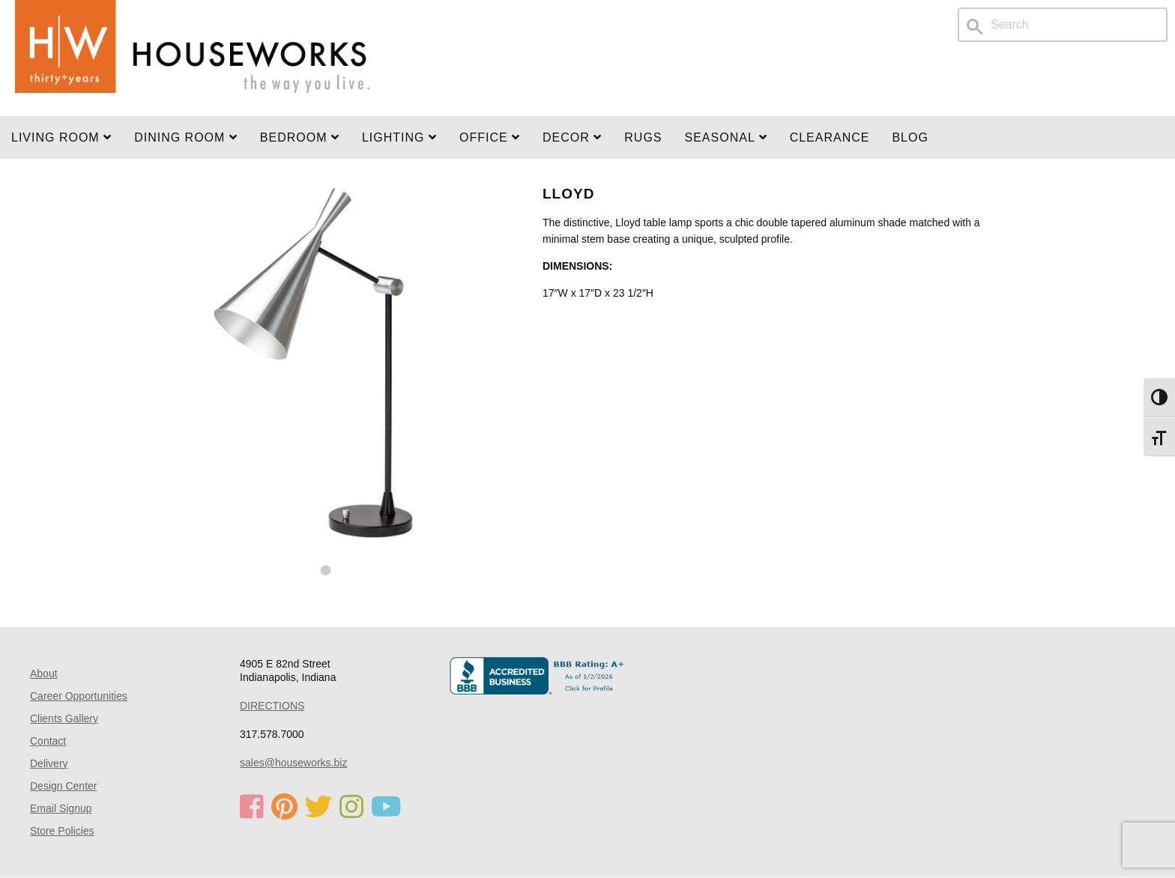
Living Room (61, 137)
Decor (572, 137)
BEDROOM (299, 137)
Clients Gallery (64, 718)
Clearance (830, 137)
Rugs (643, 137)
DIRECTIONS (272, 706)
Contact (48, 741)
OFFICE (489, 137)
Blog (910, 137)
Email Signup (61, 808)
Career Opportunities (78, 696)
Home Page (192, 58)
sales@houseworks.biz (293, 763)
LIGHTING (399, 137)
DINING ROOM (186, 137)
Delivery (49, 763)
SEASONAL (726, 137)
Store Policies (62, 831)
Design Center (63, 786)
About (44, 673)
